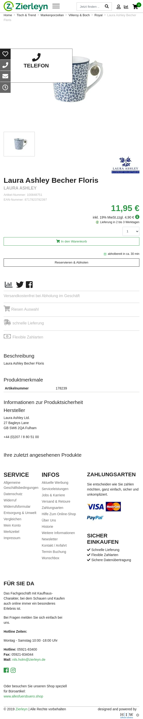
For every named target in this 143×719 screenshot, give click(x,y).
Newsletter (50, 539)
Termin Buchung (54, 552)
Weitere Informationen (58, 533)
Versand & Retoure (56, 501)
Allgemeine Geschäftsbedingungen (21, 485)
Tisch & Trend (26, 15)
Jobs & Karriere (53, 495)
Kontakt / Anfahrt (54, 545)
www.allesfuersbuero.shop (23, 696)
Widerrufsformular (17, 506)
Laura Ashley (20, 188)
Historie (47, 526)
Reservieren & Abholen (71, 262)
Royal (98, 15)
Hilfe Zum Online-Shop (59, 514)
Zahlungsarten (53, 508)
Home (8, 15)
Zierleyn (21, 709)
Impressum (12, 538)
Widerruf (10, 500)
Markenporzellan (52, 15)
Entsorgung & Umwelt (20, 513)
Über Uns (49, 520)
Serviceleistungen (55, 489)
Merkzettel (11, 532)
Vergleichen (12, 519)
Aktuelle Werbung (55, 482)
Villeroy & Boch (79, 15)
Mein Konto (12, 525)
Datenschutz (13, 494)
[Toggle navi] (56, 6)
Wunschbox (50, 558)
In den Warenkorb (74, 241)
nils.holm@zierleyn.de (28, 659)
